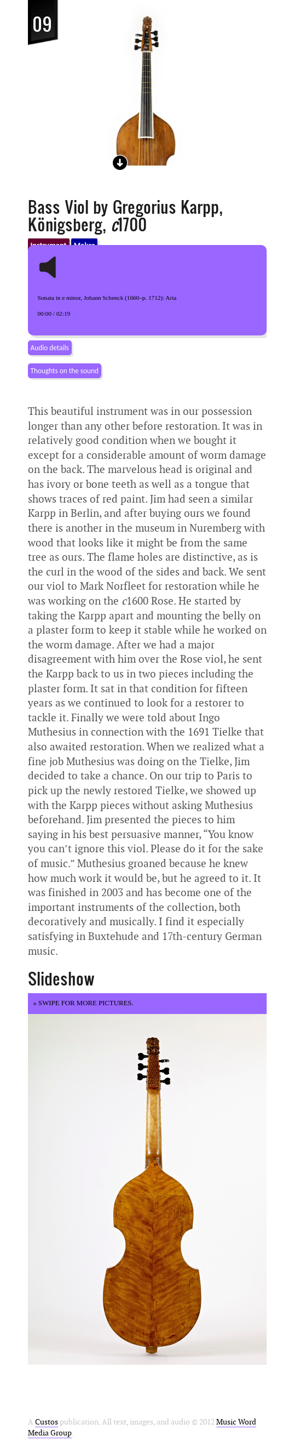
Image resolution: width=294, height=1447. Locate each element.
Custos (46, 1422)
